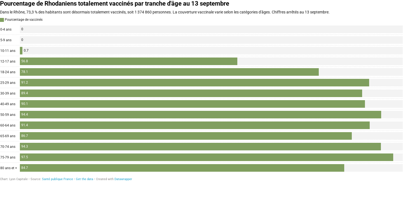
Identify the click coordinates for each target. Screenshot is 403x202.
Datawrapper (123, 179)
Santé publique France (57, 179)
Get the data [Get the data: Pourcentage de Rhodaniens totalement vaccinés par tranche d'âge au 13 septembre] (84, 179)
